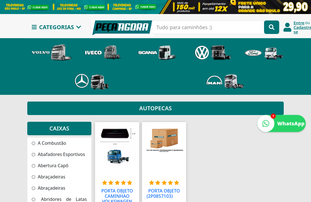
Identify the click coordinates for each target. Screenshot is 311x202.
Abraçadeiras (48, 177)
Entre (299, 22)
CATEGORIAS (56, 27)
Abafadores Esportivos (58, 154)
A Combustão (49, 143)
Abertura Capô (50, 165)
